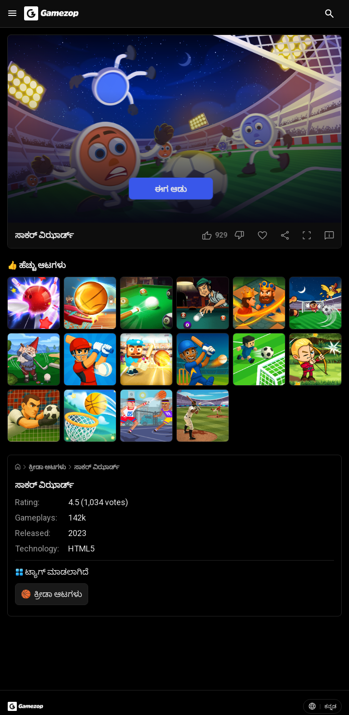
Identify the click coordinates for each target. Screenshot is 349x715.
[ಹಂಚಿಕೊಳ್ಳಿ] (285, 235)
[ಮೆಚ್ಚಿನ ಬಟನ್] (262, 235)
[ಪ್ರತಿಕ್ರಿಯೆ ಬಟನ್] (329, 235)
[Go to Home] (17, 467)
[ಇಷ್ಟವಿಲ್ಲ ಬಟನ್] (239, 235)
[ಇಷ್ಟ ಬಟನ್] (215, 235)
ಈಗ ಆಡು (171, 188)
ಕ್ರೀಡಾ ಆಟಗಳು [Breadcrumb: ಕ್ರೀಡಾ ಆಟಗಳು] (47, 467)
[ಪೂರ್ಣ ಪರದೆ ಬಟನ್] (306, 235)
